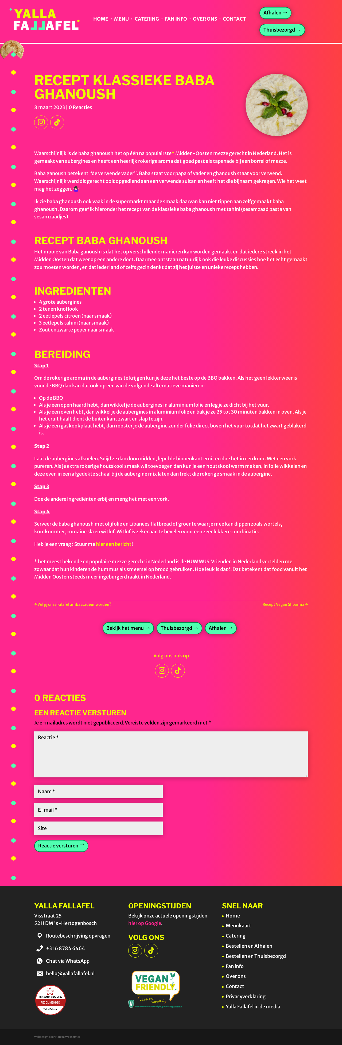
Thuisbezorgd (279, 30)
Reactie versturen (58, 846)
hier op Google (144, 923)
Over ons (205, 19)
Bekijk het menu (125, 628)
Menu (121, 19)
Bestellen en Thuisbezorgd (256, 956)
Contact (234, 19)
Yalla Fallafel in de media (253, 1007)
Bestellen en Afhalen (249, 946)
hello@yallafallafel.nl (70, 973)
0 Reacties (80, 107)
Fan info (176, 19)
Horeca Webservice (67, 1037)
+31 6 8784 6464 (65, 948)
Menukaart (238, 926)
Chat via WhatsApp (68, 961)
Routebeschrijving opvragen (78, 936)
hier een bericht (113, 544)
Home (100, 19)
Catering (147, 19)
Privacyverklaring (246, 996)
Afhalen (272, 13)
